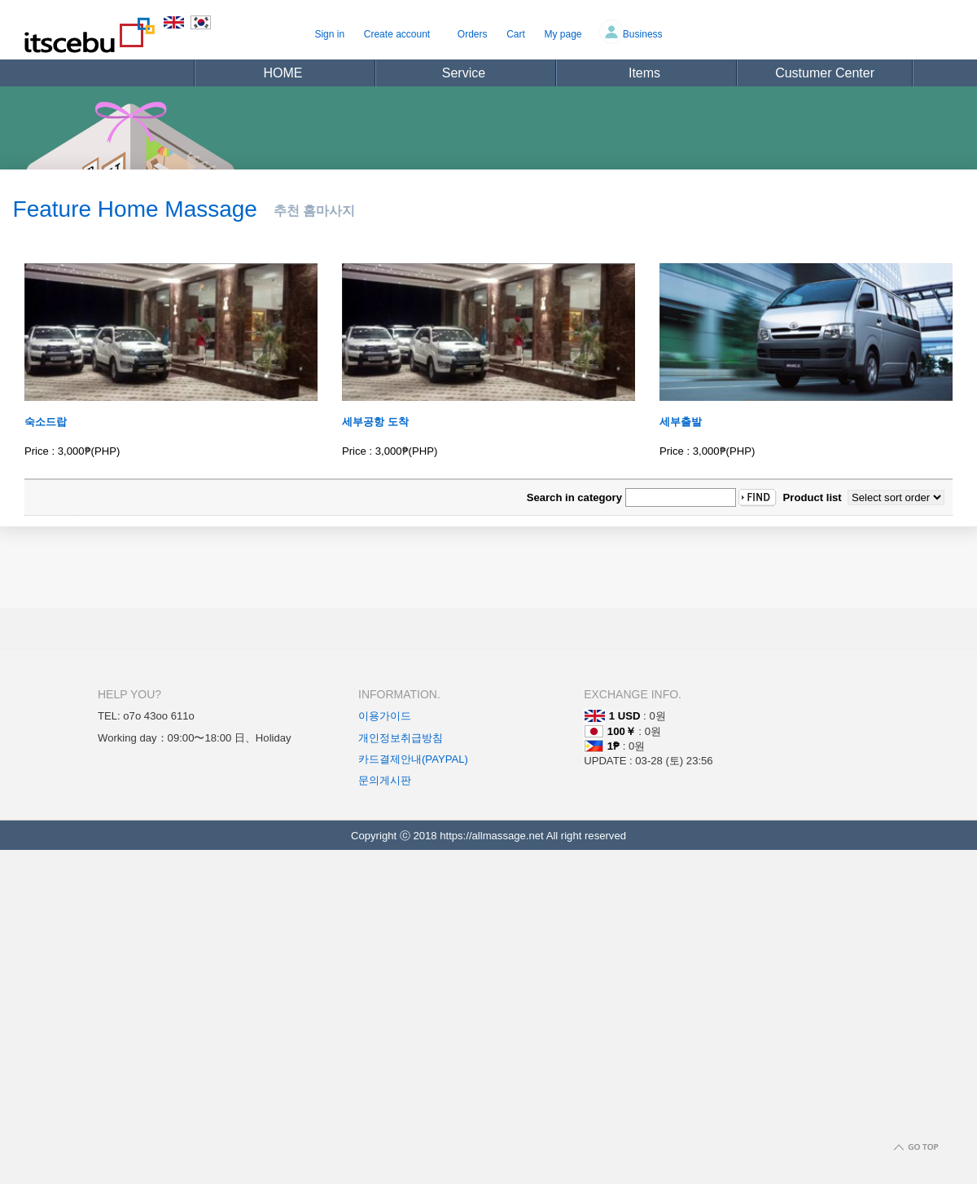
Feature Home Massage (135, 209)
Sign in (329, 34)
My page (563, 34)
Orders (473, 34)
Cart (515, 34)
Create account (397, 34)
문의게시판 (384, 780)
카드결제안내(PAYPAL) (413, 759)
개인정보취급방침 (400, 738)
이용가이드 (384, 716)
